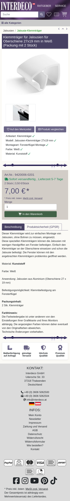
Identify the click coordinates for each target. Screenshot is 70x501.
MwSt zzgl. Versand (32, 198)
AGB (35, 430)
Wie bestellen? (35, 445)
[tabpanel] (35, 282)
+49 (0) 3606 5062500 (36, 392)
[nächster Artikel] (66, 29)
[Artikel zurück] (58, 29)
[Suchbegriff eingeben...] (19, 14)
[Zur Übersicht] (63, 29)
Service (60, 6)
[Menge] (30, 207)
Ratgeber (44, 6)
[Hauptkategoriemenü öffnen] (11, 23)
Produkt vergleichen (51, 129)
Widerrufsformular (35, 441)
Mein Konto (35, 415)
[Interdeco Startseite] (16, 5)
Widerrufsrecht (35, 438)
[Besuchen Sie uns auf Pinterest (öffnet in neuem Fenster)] (45, 483)
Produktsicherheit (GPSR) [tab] (43, 227)
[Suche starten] (41, 14)
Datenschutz (35, 434)
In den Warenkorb (30, 214)
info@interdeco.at (37, 399)
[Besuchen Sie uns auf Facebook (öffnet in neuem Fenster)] (16, 483)
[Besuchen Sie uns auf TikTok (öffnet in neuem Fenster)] (54, 483)
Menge (8, 202)
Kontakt (35, 449)
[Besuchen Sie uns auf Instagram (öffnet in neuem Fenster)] (25, 483)
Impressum (35, 422)
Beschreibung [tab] (13, 227)
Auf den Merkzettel (19, 129)
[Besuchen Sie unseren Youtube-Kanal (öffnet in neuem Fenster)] (35, 483)
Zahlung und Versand (35, 426)
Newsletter (35, 419)
